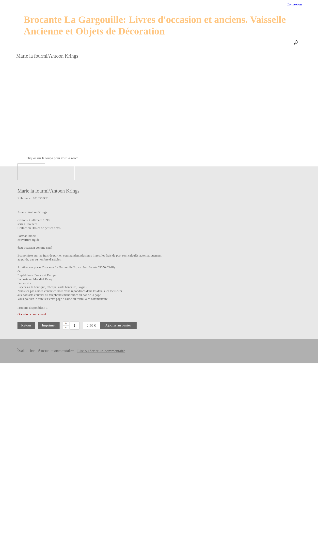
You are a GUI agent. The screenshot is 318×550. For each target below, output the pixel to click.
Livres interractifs (25, 302)
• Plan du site (244, 509)
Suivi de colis (148, 5)
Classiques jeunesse (26, 283)
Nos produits (72, 42)
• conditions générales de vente (254, 503)
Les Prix (96, 42)
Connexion (294, 4)
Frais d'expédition (148, 42)
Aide (108, 5)
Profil (125, 5)
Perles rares (21, 273)
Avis (212, 5)
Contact (176, 42)
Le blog (196, 42)
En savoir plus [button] (128, 542)
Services (89, 5)
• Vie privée (243, 516)
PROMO (174, 5)
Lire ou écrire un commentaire (164, 347)
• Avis (240, 528)
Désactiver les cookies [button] (252, 539)
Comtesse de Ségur (26, 292)
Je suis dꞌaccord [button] (294, 539)
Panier (194, 5)
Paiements (119, 42)
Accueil (68, 5)
